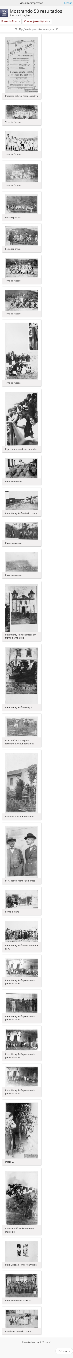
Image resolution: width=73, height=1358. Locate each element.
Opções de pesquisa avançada (36, 29)
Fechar (68, 3)
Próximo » (64, 1351)
